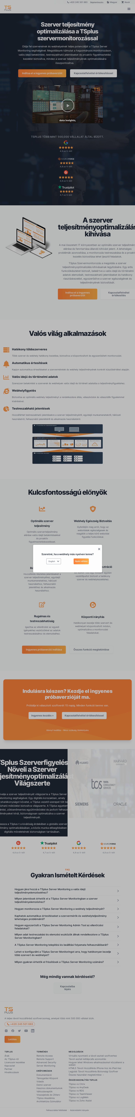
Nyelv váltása (81, 561)
